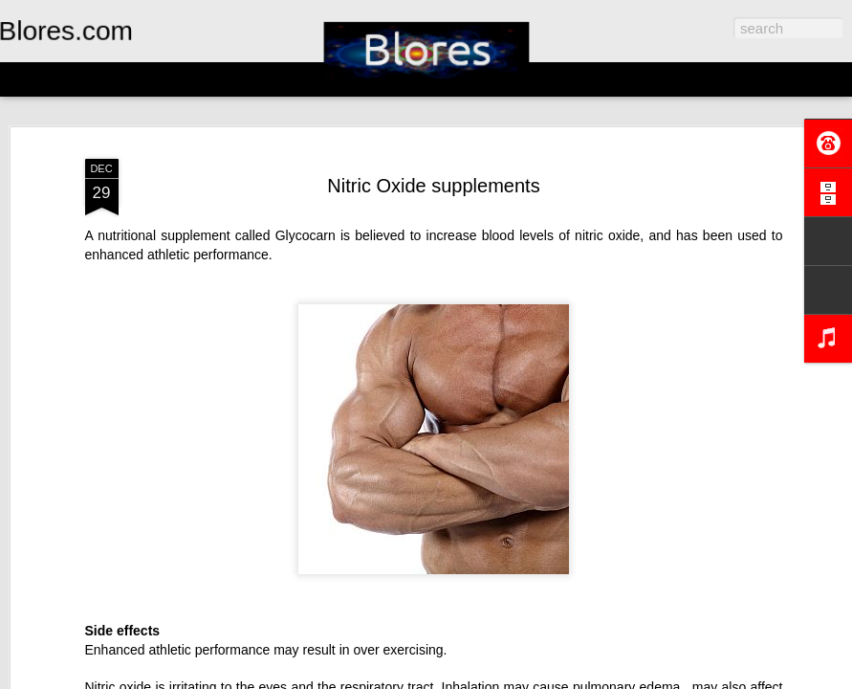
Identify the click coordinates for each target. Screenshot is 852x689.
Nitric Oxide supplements (433, 185)
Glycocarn (305, 235)
